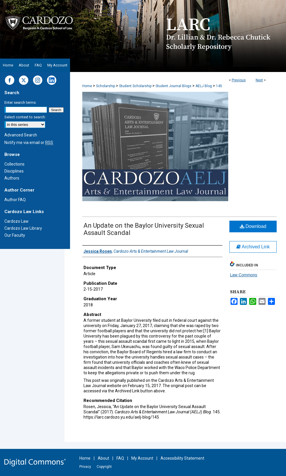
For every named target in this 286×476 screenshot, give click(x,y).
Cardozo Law (16, 221)
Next (259, 80)
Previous (239, 80)
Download (253, 226)
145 (219, 86)
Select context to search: (25, 117)
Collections (14, 164)
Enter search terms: (20, 102)
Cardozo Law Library (23, 228)
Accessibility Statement (182, 458)
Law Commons (243, 275)
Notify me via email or (28, 142)
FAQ (120, 458)
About (103, 458)
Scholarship (105, 86)
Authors (11, 178)
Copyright (104, 467)
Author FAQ (15, 199)
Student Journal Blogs (173, 86)
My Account (142, 458)
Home (87, 86)
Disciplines (14, 171)
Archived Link (253, 246)
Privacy (85, 467)
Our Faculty (14, 235)
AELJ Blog (204, 86)
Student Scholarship (135, 86)
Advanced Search (20, 135)
